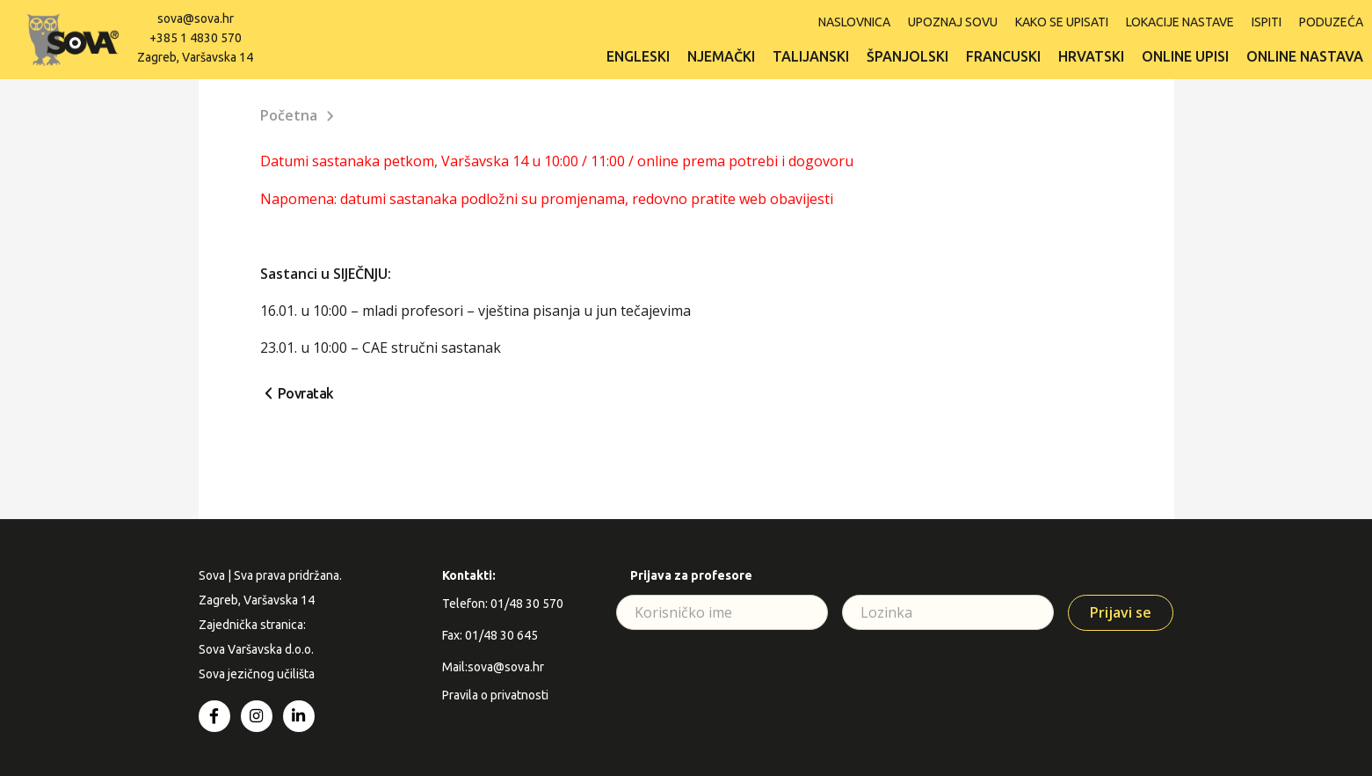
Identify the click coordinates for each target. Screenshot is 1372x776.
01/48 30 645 (501, 635)
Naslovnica (854, 22)
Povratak (306, 393)
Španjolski (907, 56)
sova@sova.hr (195, 18)
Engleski (638, 56)
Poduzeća (1331, 22)
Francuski (1003, 56)
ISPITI (1266, 22)
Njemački (721, 56)
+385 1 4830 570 (195, 38)
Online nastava (1304, 56)
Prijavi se (1120, 612)
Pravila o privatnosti (495, 695)
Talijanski (811, 56)
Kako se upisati (1061, 22)
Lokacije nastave (1180, 22)
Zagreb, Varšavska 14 (195, 57)
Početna (288, 115)
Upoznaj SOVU (953, 22)
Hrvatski (1091, 56)
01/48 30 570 (526, 604)
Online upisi (1185, 56)
